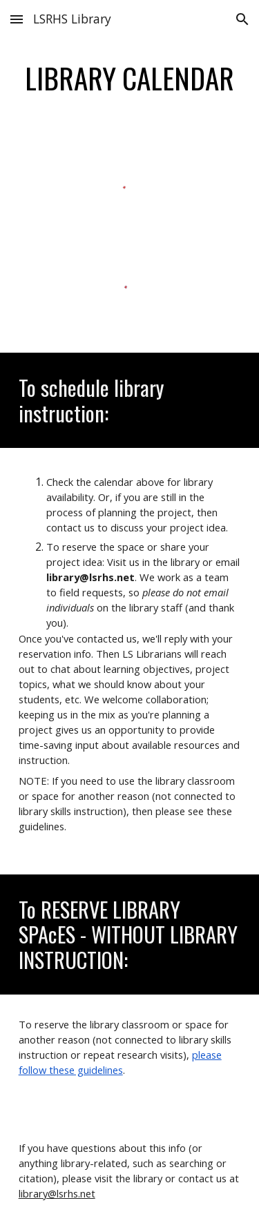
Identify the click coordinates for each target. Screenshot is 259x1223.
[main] (130, 78)
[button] (16, 19)
